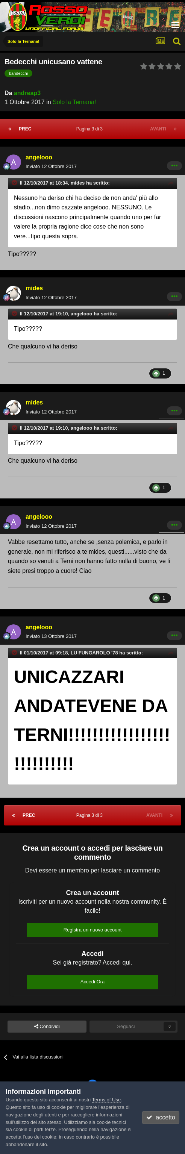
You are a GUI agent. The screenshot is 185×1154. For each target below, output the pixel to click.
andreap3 (27, 93)
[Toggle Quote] (15, 183)
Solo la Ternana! (74, 102)
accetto (160, 1117)
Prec (25, 129)
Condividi (47, 1026)
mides (34, 288)
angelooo (39, 157)
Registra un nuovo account (93, 930)
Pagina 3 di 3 (90, 129)
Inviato (51, 166)
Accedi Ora (92, 981)
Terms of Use (106, 1100)
